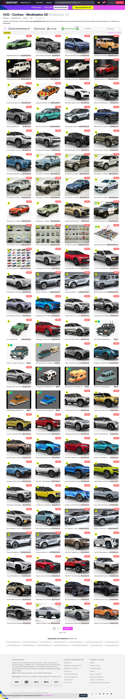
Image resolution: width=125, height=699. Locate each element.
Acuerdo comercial (95, 674)
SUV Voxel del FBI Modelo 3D (102, 339)
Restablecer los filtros (114, 33)
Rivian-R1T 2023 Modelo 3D (44, 481)
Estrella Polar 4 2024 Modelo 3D (16, 292)
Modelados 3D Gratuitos (71, 668)
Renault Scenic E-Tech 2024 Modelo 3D (76, 316)
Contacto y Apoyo (97, 660)
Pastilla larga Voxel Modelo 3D (15, 410)
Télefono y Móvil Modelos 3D (93, 642)
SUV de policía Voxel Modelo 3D (44, 386)
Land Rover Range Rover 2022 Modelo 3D (77, 552)
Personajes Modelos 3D (29, 642)
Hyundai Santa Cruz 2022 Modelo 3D (17, 599)
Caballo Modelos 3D (59, 642)
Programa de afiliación (70, 677)
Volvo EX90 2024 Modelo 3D (73, 339)
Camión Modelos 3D (96, 645)
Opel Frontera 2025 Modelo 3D (44, 55)
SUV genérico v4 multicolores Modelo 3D (76, 197)
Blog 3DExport (68, 680)
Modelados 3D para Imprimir (72, 666)
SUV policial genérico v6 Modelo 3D (104, 221)
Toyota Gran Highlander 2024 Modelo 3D (18, 174)
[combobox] (93, 28)
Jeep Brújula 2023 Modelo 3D (15, 505)
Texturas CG (67, 671)
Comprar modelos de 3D (74, 660)
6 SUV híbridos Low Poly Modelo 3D (17, 245)
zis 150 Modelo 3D (12, 339)
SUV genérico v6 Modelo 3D (15, 197)
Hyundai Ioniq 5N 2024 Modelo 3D (16, 481)
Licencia (92, 671)
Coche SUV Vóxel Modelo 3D (102, 386)
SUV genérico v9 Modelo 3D (44, 174)
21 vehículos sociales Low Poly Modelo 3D (77, 245)
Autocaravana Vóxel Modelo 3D (73, 386)
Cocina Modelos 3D (45, 642)
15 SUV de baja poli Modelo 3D (44, 245)
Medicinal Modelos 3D (44, 645)
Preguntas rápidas (95, 668)
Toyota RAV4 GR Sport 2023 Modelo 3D (18, 576)
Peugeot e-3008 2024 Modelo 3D (104, 363)
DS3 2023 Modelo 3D (13, 126)
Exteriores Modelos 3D (75, 642)
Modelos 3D (67, 663)
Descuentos (39, 29)
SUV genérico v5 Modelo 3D (44, 197)
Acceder (111, 2)
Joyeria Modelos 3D (13, 645)
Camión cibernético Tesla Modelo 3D (46, 623)
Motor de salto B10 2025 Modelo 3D (75, 55)
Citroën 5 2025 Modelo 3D (101, 103)
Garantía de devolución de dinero (100, 682)
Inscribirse (120, 2)
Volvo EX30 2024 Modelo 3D (102, 505)
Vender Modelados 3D (71, 674)
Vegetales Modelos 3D (111, 642)
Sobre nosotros (18, 660)
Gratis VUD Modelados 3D (19, 29)
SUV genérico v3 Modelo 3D (102, 197)
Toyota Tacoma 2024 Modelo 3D (45, 434)
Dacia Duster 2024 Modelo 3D (102, 316)
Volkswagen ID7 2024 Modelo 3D (45, 268)
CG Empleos (67, 682)
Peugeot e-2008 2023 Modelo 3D (74, 505)
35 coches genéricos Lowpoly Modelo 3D (18, 268)
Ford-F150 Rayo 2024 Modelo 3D (45, 528)
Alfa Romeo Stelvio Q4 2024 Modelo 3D (76, 103)
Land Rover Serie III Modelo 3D (102, 55)
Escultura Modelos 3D (13, 642)
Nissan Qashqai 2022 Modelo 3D (45, 457)
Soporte (92, 663)
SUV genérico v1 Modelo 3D (43, 221)
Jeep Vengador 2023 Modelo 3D (103, 481)
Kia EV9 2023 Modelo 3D (101, 434)
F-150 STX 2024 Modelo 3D (102, 268)
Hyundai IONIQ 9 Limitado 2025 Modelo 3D (48, 150)
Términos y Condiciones (97, 680)
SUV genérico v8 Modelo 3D (73, 174)
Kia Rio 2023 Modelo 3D (101, 457)
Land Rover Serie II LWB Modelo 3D (16, 79)
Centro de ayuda (95, 666)
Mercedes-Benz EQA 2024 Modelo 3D (17, 386)
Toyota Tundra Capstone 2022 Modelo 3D (106, 552)
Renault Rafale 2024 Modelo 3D (45, 316)
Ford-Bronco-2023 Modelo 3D (44, 505)
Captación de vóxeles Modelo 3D (45, 410)
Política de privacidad (96, 677)
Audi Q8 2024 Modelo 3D (72, 221)
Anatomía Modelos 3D (111, 645)
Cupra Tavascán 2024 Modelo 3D (74, 363)
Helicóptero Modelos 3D (61, 645)
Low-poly (51, 29)
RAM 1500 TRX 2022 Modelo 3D (74, 576)
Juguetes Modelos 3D (28, 645)
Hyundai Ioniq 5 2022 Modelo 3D (74, 623)
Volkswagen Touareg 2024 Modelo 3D (46, 339)
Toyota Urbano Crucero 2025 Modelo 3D (18, 150)
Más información (47, 695)
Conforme (83, 695)
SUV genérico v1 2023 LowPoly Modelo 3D (77, 528)
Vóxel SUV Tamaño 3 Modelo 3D (16, 363)
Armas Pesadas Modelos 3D (79, 645)
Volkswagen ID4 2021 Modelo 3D (45, 599)
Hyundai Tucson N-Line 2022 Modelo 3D (105, 599)
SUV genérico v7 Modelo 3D (102, 174)
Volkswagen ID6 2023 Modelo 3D (74, 434)
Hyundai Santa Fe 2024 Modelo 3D (16, 457)
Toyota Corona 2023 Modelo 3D (45, 576)
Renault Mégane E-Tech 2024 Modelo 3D (18, 528)
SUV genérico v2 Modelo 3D (15, 221)
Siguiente (68, 628)
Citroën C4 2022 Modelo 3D (102, 623)
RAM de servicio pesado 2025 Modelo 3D (106, 126)
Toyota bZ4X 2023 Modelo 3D (15, 623)
